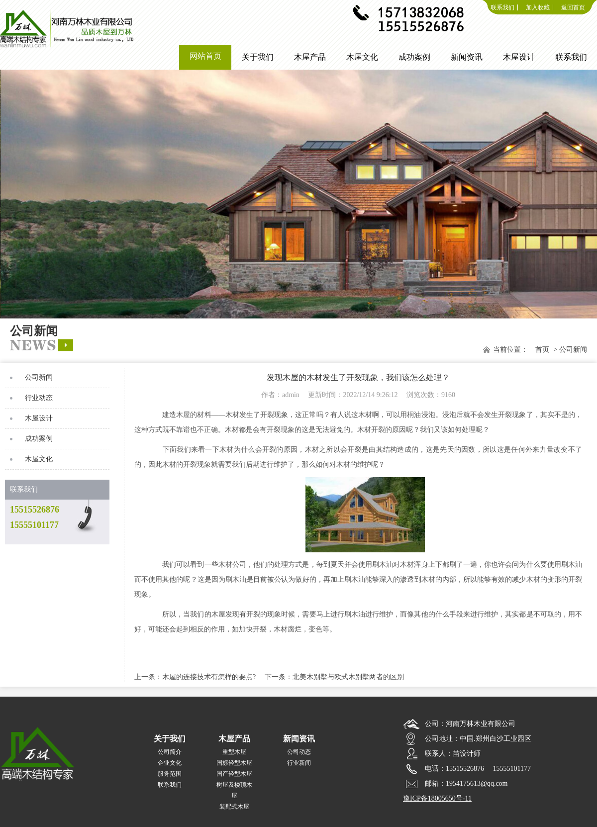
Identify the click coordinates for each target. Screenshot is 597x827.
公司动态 (299, 751)
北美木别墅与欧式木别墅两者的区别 (348, 677)
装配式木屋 (234, 806)
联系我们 (502, 7)
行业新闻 (299, 762)
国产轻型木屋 (234, 773)
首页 (542, 349)
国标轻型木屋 (234, 762)
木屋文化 (39, 459)
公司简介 (170, 751)
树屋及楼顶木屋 (234, 790)
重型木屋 (234, 751)
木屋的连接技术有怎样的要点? (209, 677)
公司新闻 (39, 377)
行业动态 (39, 398)
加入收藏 (538, 7)
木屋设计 (39, 418)
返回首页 (573, 7)
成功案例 (39, 438)
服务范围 (170, 773)
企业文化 (170, 762)
